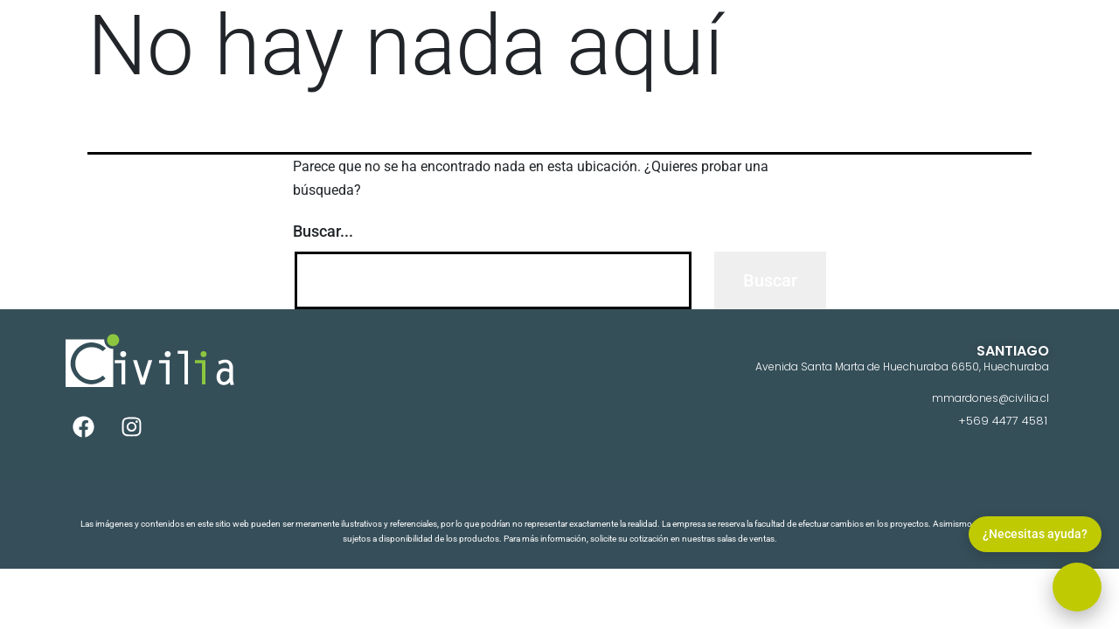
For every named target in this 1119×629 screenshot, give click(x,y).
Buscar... (323, 231)
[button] (1077, 587)
